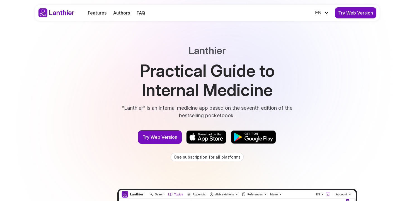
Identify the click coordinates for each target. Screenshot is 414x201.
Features (97, 13)
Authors (121, 13)
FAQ (141, 13)
